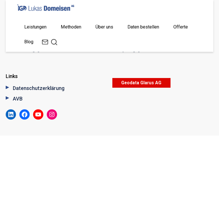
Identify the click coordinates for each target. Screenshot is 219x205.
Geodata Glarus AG (141, 82)
